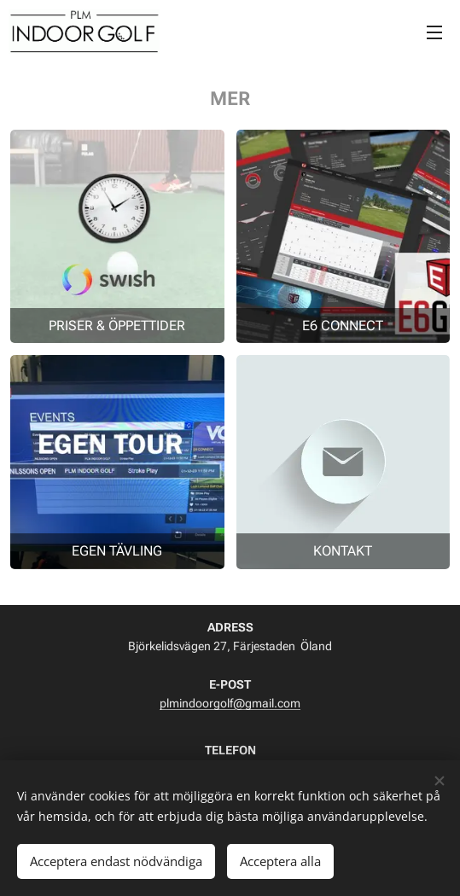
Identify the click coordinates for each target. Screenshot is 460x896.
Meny (434, 32)
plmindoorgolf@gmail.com (230, 703)
